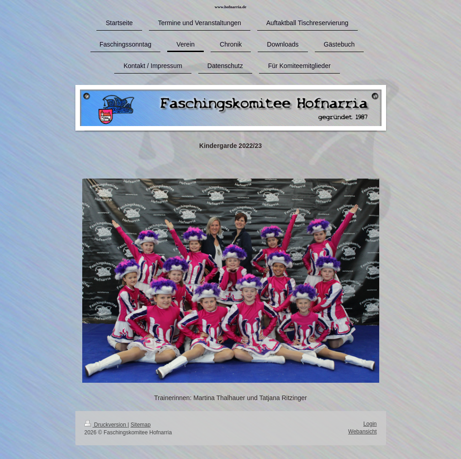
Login (369, 424)
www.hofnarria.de (231, 7)
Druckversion (106, 425)
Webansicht (362, 431)
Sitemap (141, 425)
